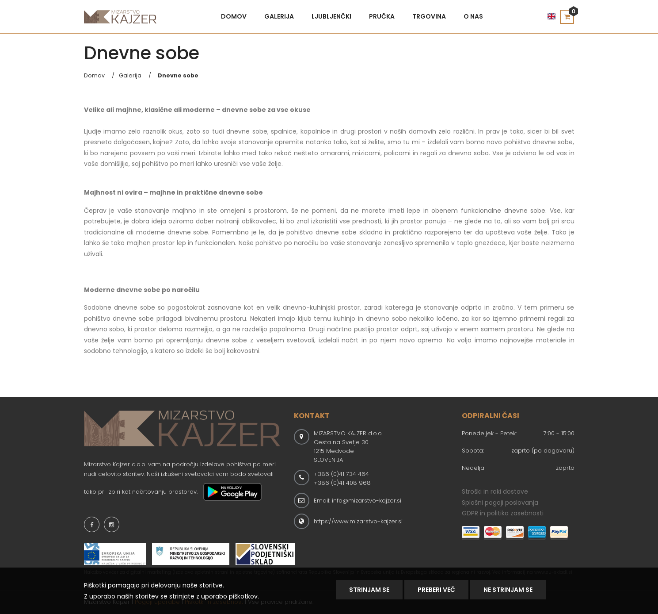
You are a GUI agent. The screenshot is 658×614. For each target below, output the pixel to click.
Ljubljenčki (331, 16)
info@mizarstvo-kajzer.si (366, 500)
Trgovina (429, 16)
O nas (473, 16)
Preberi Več (436, 589)
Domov (234, 16)
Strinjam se (369, 589)
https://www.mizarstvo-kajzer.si (358, 521)
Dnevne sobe (178, 75)
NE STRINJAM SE (507, 589)
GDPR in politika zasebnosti (503, 513)
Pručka (382, 16)
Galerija (279, 16)
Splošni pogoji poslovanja (500, 502)
